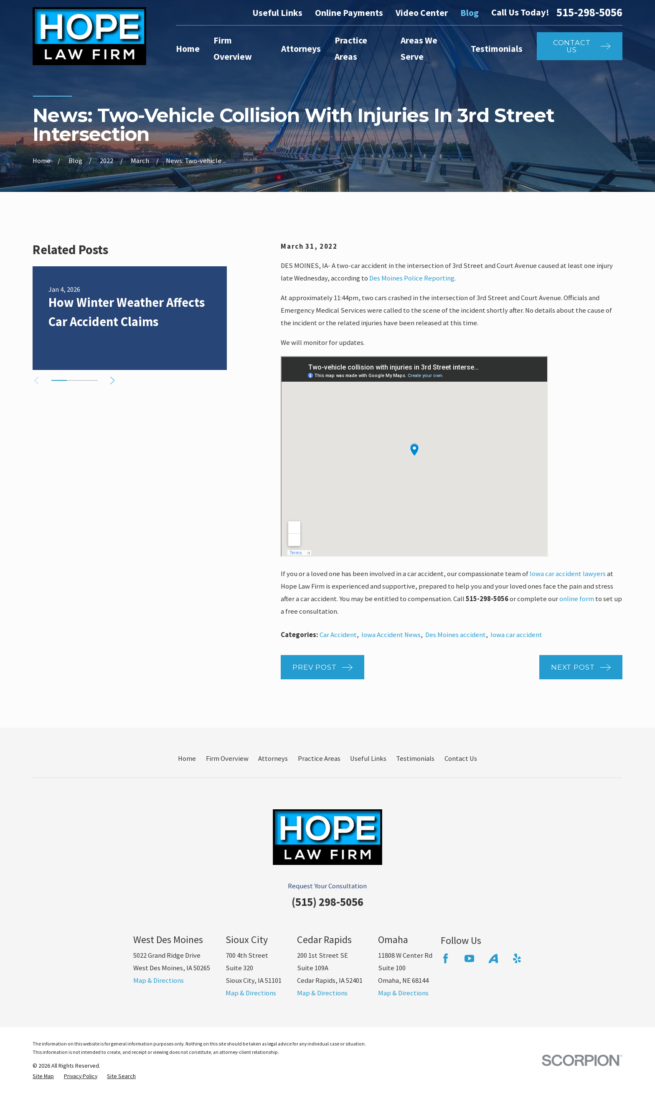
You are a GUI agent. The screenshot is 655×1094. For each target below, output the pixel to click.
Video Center (422, 12)
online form (576, 598)
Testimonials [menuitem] (497, 48)
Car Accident (338, 634)
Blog (469, 12)
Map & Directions (158, 980)
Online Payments (349, 12)
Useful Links (277, 12)
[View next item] (112, 380)
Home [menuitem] (188, 48)
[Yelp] (517, 958)
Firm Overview (227, 758)
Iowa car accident (516, 634)
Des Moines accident (455, 634)
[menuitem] (43, 1076)
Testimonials (415, 758)
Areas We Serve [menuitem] (419, 48)
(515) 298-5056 (327, 902)
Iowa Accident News (391, 634)
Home (187, 758)
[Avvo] (493, 958)
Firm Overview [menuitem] (232, 48)
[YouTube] (469, 958)
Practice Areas (319, 758)
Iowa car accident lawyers (568, 573)
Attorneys (273, 758)
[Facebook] (445, 958)
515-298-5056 (589, 12)
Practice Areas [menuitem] (351, 48)
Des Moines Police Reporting (411, 278)
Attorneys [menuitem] (301, 48)
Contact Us (460, 758)
